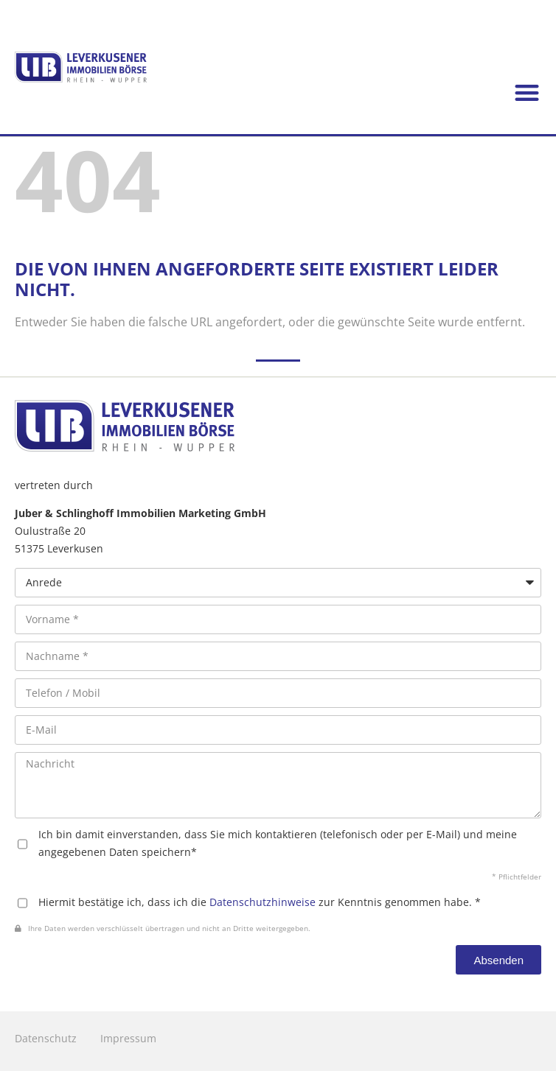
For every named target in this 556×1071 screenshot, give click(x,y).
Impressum (128, 1038)
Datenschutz (46, 1038)
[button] (526, 93)
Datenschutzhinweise (262, 902)
